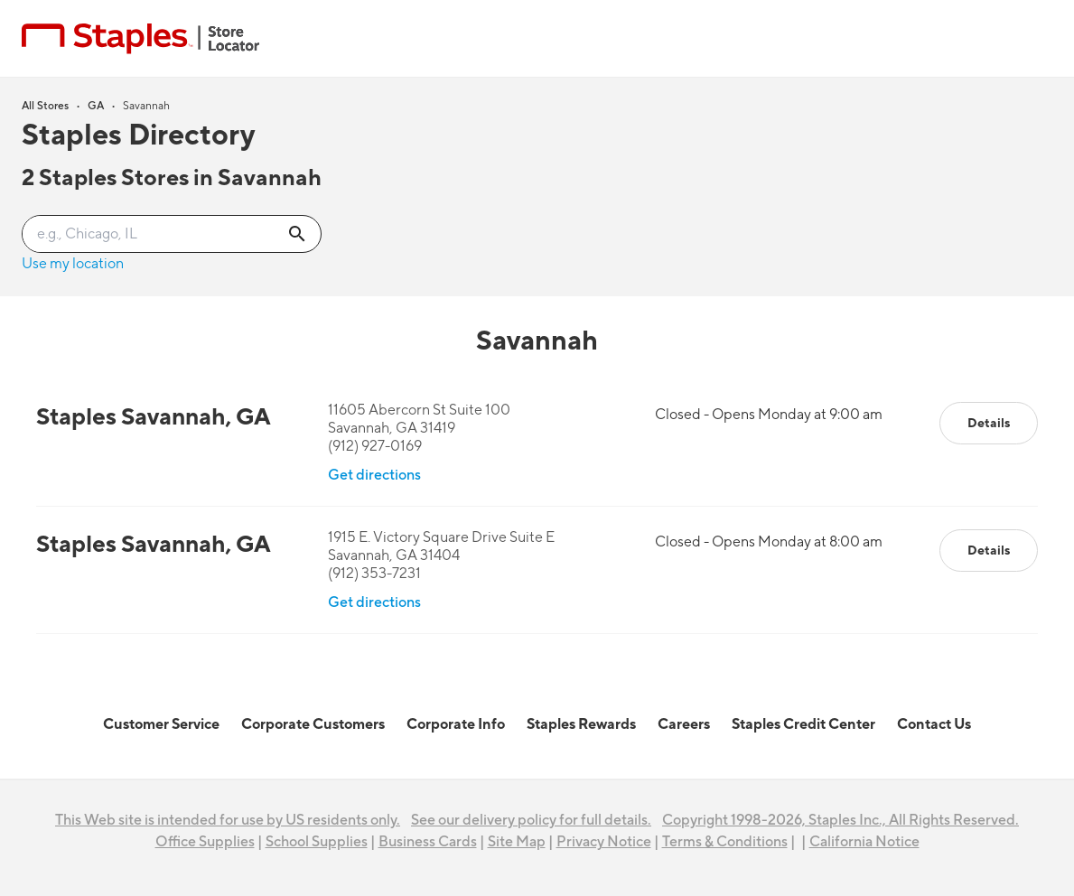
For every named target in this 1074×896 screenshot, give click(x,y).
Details (988, 423)
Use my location (73, 264)
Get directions (374, 475)
